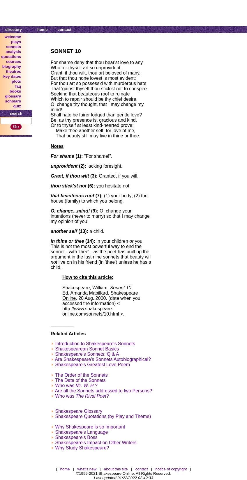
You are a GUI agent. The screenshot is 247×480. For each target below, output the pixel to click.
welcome (13, 37)
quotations (11, 56)
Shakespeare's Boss (76, 437)
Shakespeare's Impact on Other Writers (95, 442)
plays (16, 42)
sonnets (13, 47)
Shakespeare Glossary (78, 411)
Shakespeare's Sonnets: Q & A (87, 354)
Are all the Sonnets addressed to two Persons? (103, 390)
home (42, 29)
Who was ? (76, 385)
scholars (13, 101)
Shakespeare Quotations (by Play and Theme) (103, 416)
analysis (13, 51)
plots (16, 81)
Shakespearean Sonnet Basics (87, 348)
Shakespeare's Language (81, 432)
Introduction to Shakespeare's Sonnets (95, 343)
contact (64, 29)
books (15, 91)
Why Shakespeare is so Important (90, 426)
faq (18, 86)
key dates (12, 76)
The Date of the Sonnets (80, 380)
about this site (116, 469)
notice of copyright (171, 469)
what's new (87, 469)
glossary (13, 96)
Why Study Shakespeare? (82, 447)
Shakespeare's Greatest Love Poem (92, 364)
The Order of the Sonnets (81, 375)
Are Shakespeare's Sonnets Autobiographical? (103, 359)
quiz (17, 106)
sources (13, 61)
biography (11, 66)
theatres (13, 71)
